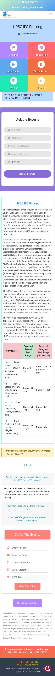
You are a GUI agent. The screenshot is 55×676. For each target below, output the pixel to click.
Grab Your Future (27, 174)
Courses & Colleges (28, 603)
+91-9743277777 (27, 2)
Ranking (13, 88)
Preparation (41, 54)
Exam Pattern (41, 71)
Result (41, 88)
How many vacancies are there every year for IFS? (27, 507)
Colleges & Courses (29, 95)
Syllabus (14, 54)
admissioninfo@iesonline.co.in (27, 7)
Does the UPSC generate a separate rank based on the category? (27, 519)
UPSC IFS (11, 98)
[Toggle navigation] (50, 14)
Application (13, 71)
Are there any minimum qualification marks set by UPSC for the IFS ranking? (27, 478)
